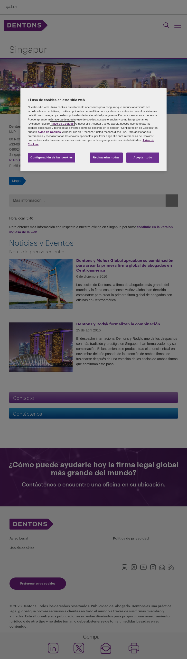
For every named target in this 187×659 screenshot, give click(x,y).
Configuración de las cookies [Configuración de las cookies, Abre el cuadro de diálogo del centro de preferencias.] (51, 157)
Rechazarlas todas (106, 157)
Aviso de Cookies (62, 123)
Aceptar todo (142, 157)
